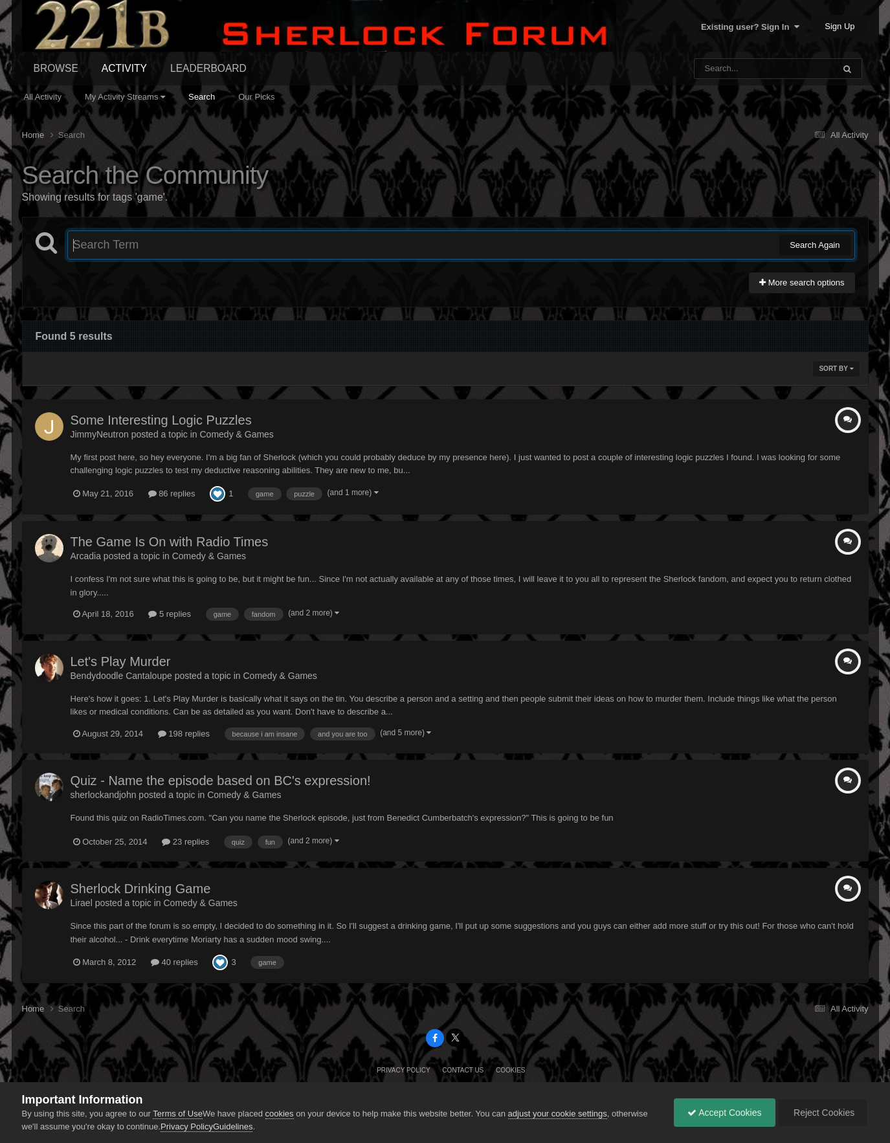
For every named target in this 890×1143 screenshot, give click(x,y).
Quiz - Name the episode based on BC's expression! (221, 780)
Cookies (511, 1070)
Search (201, 97)
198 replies (184, 733)
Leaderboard (208, 68)
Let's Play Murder (121, 661)
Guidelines (232, 1126)
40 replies (174, 962)
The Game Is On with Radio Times (170, 542)
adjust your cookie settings (557, 1113)
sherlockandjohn (104, 795)
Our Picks (256, 97)
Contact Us (463, 1070)
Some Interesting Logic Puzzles (161, 420)
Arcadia (86, 556)
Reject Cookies (822, 1112)
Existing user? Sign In (750, 27)
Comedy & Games (237, 434)
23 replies (185, 842)
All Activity (43, 97)
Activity (124, 68)
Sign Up (839, 26)
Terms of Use (178, 1113)
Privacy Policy (403, 1070)
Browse (56, 68)
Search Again (815, 245)
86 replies (171, 493)
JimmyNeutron (100, 434)
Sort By (836, 368)
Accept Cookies (724, 1112)
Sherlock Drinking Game (141, 889)
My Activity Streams (125, 97)
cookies (279, 1113)
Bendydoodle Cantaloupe (121, 676)
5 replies (169, 614)
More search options (801, 282)
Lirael (82, 903)
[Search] (730, 68)
